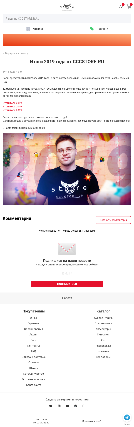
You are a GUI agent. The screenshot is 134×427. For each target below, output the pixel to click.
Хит (103, 340)
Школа (33, 368)
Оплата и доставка (34, 357)
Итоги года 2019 (12, 103)
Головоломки (103, 323)
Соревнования (33, 329)
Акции (33, 334)
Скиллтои (103, 334)
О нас (33, 317)
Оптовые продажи (33, 379)
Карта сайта (33, 385)
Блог (33, 340)
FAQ (33, 351)
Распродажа (103, 345)
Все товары (103, 357)
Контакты (33, 345)
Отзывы (33, 362)
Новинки (102, 28)
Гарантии (33, 323)
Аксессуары (103, 329)
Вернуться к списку (15, 53)
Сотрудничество (33, 373)
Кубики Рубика (103, 317)
